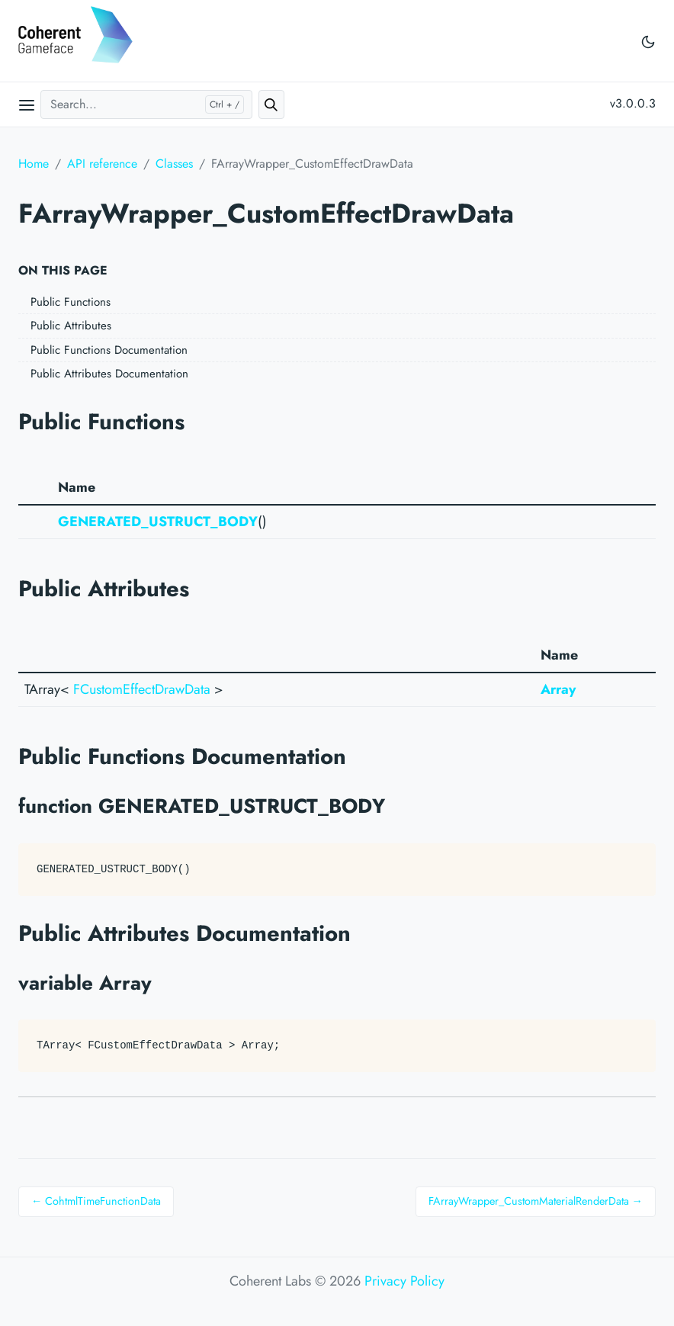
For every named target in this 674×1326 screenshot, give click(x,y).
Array (558, 689)
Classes (174, 163)
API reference (102, 163)
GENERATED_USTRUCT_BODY (158, 521)
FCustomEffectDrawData (141, 689)
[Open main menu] (27, 104)
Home (33, 163)
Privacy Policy (404, 1281)
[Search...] (146, 104)
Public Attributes (70, 325)
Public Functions (70, 302)
